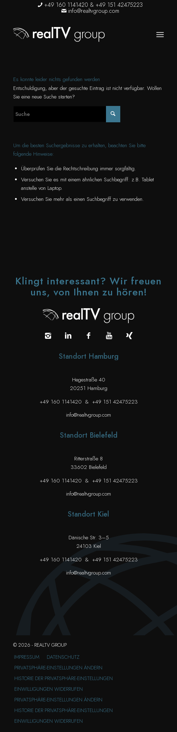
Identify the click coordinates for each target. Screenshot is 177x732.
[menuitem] (160, 34)
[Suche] (66, 114)
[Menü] (160, 34)
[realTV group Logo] (73, 34)
